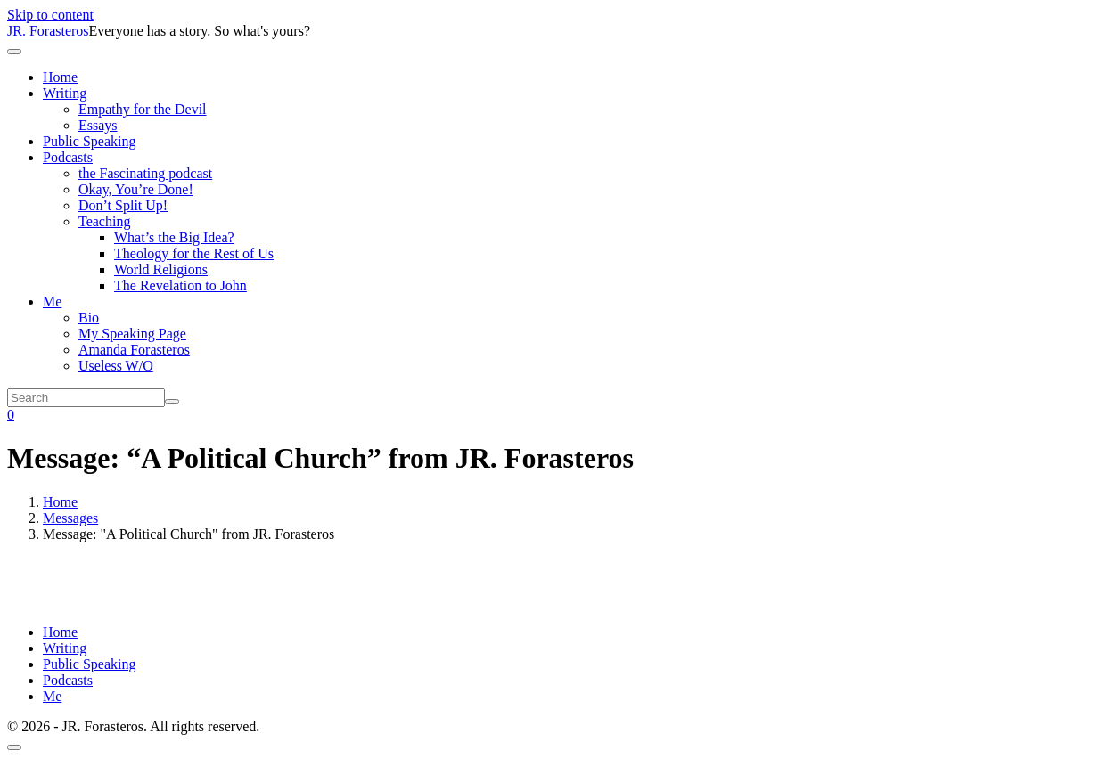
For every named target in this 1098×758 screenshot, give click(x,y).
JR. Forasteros (48, 30)
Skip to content (50, 14)
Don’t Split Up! (123, 205)
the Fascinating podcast (145, 173)
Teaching (104, 221)
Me (52, 301)
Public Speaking (89, 141)
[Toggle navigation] (14, 51)
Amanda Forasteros (134, 349)
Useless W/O (115, 365)
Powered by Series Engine (929, 592)
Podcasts (68, 157)
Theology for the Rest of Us (194, 253)
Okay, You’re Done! (135, 189)
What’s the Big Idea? (174, 237)
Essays (98, 125)
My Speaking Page (132, 333)
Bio (88, 317)
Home (60, 77)
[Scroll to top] (14, 747)
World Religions (161, 269)
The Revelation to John (180, 285)
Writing (64, 93)
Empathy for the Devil (142, 109)
